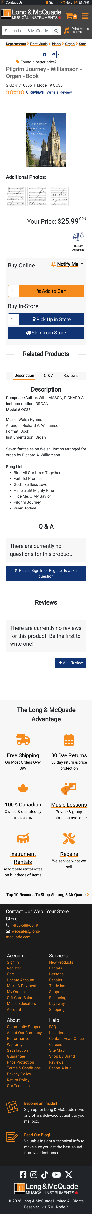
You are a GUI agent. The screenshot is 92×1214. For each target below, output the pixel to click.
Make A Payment (21, 986)
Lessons (56, 974)
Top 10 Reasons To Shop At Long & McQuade (47, 895)
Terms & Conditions (24, 1068)
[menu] (84, 13)
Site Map (57, 1050)
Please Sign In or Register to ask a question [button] (46, 573)
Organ (70, 44)
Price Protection (20, 1062)
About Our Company (24, 1032)
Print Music (38, 44)
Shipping (57, 1009)
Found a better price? (36, 62)
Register (14, 968)
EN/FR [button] (81, 2)
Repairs (55, 980)
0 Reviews (35, 92)
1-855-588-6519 (22, 925)
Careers (55, 1044)
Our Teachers (18, 1085)
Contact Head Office (66, 1038)
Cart (10, 974)
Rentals (55, 968)
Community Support (24, 1026)
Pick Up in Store (52, 319)
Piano (56, 44)
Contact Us (12, 2)
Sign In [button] (52, 2)
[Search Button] (56, 30)
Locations (57, 1032)
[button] (69, 13)
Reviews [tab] (70, 375)
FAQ (52, 1026)
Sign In (13, 962)
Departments (16, 44)
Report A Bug (60, 1068)
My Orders (16, 991)
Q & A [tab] (48, 375)
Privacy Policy (19, 1074)
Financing (57, 997)
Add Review (71, 662)
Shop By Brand (62, 1056)
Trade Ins (57, 986)
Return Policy (18, 1080)
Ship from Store (46, 333)
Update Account (20, 980)
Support (56, 991)
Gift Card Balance (22, 997)
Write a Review (59, 92)
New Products (61, 962)
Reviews (56, 1062)
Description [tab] (24, 375)
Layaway (57, 1003)
